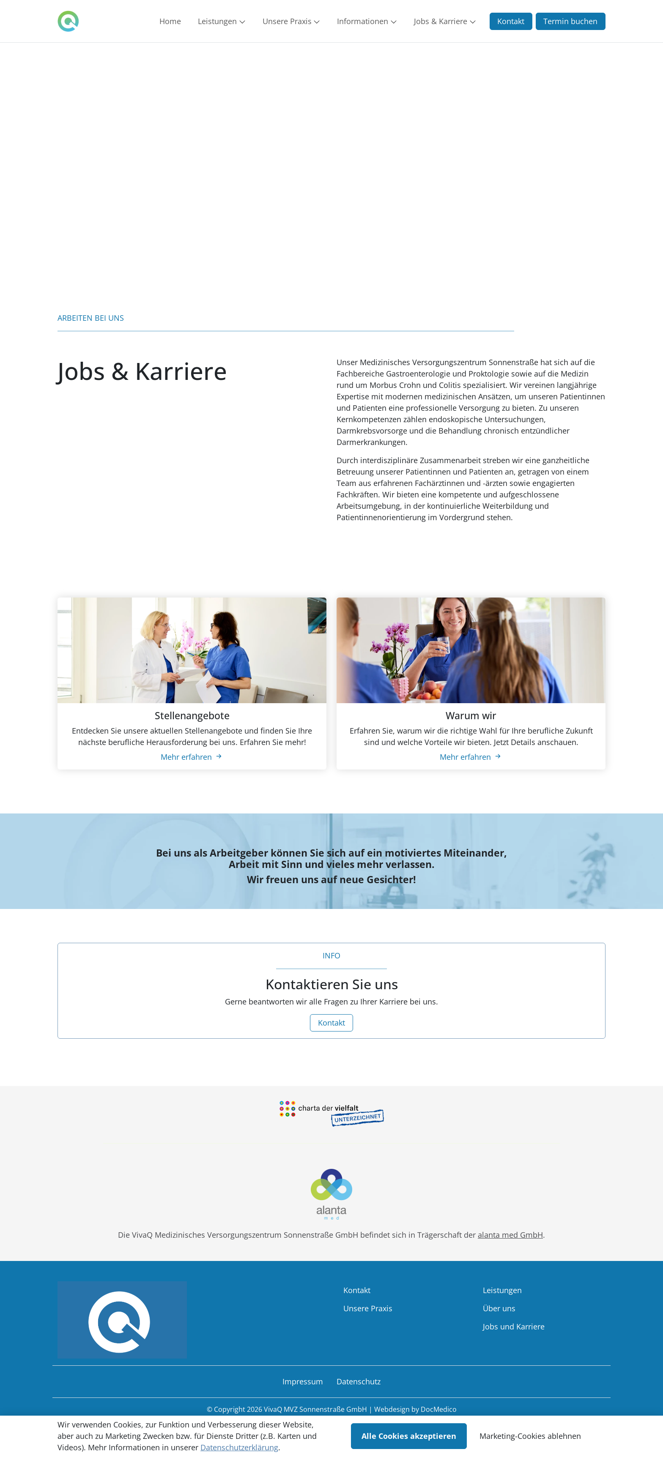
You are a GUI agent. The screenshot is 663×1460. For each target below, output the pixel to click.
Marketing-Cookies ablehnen (530, 1436)
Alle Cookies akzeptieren (409, 1436)
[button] (171, 21)
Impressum (302, 1381)
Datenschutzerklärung (239, 1447)
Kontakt (510, 21)
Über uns (499, 1308)
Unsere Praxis (367, 1308)
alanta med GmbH (510, 1235)
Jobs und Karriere (514, 1326)
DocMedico (439, 1409)
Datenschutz (359, 1381)
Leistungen (502, 1290)
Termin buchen (570, 21)
